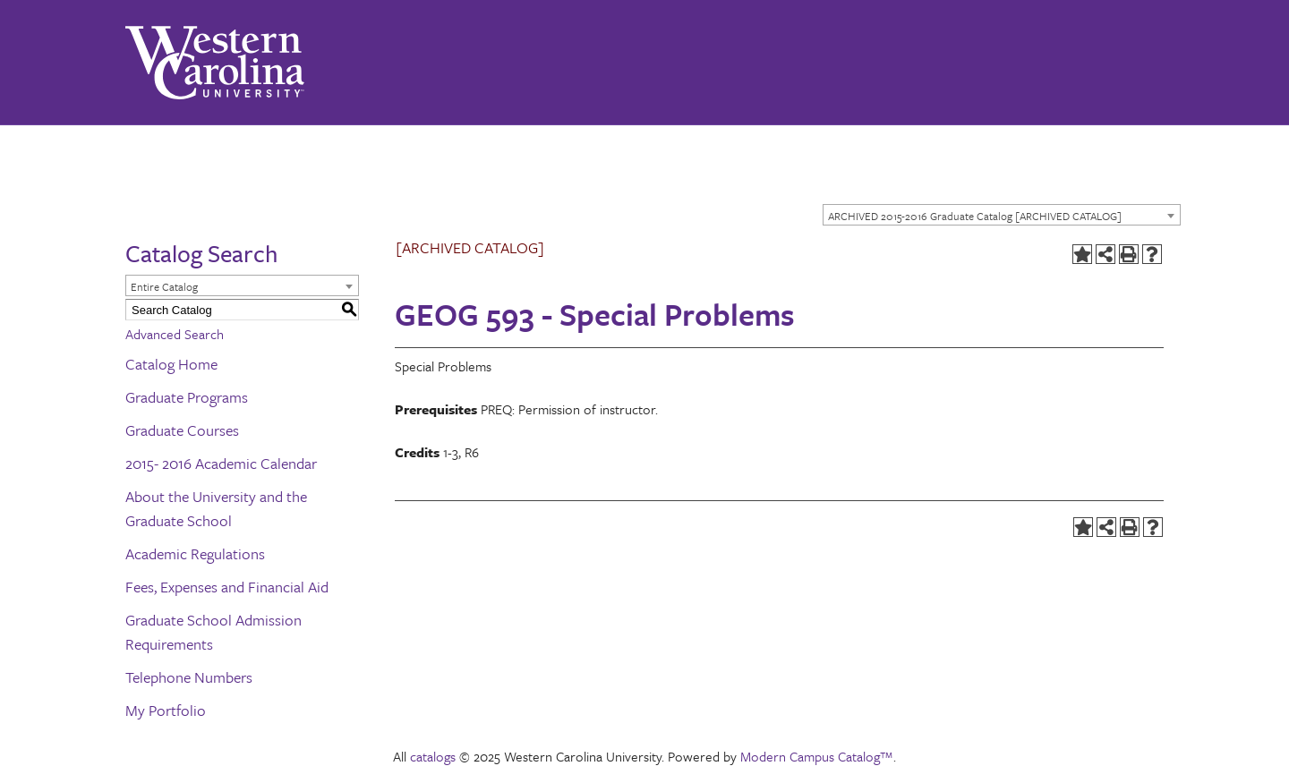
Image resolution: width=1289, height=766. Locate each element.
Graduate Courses (182, 430)
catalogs (433, 756)
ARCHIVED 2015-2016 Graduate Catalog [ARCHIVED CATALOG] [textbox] (975, 216)
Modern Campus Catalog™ (816, 756)
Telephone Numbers (188, 677)
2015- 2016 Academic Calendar (221, 463)
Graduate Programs (186, 397)
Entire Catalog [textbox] (164, 286)
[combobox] (1002, 215)
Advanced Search (174, 334)
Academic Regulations (195, 553)
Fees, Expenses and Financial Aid (227, 586)
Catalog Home (171, 364)
